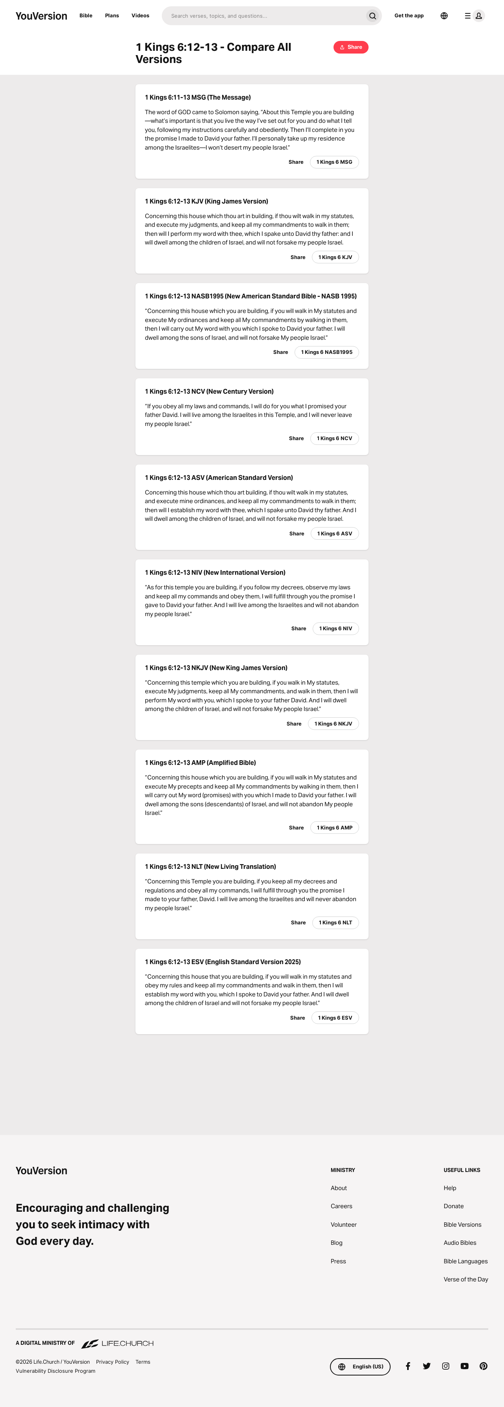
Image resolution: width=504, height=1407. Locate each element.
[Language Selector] (444, 16)
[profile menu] (473, 16)
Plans (112, 15)
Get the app (409, 15)
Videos (140, 15)
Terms (142, 1362)
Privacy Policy (112, 1362)
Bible (86, 15)
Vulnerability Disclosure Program (55, 1371)
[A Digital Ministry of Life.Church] (252, 1339)
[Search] (262, 15)
